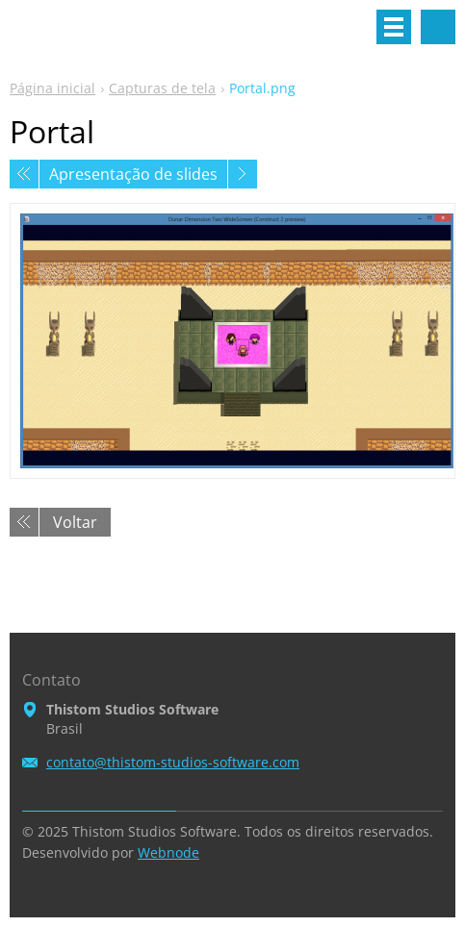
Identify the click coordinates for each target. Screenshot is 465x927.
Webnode (168, 852)
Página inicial (52, 88)
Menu (393, 27)
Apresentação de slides (133, 174)
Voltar (75, 522)
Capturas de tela (162, 88)
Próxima (242, 174)
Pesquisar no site (438, 27)
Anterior (24, 174)
